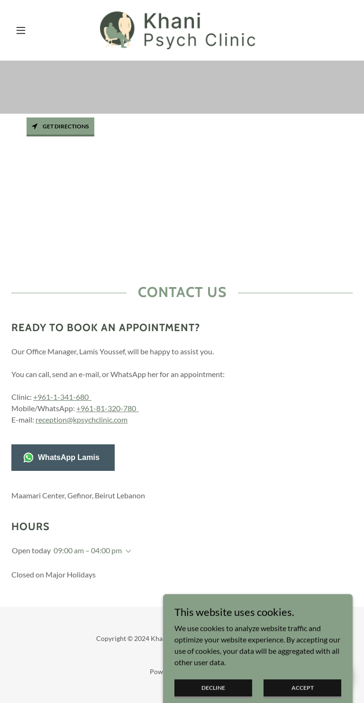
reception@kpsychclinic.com (81, 419)
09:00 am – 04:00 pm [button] (88, 550)
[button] (37, 30)
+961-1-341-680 (62, 396)
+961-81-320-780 (107, 408)
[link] (182, 30)
